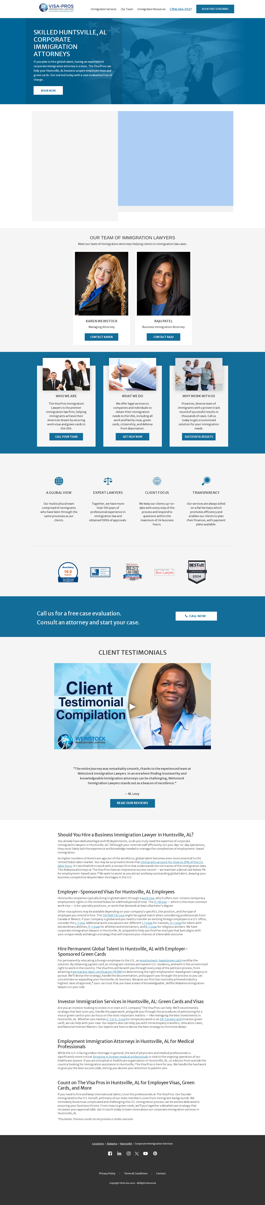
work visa (148, 898)
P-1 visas (94, 926)
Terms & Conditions (136, 1173)
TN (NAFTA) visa (113, 915)
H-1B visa (160, 902)
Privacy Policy (107, 1173)
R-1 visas (151, 926)
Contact (161, 1173)
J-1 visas (147, 923)
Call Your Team (66, 436)
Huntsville (126, 1143)
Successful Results (199, 436)
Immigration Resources (151, 9)
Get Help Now (132, 436)
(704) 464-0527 (181, 9)
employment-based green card (160, 960)
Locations (98, 1143)
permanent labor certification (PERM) (97, 972)
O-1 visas (176, 923)
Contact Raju (163, 337)
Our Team (127, 9)
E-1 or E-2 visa (116, 1019)
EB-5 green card (170, 1019)
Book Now (48, 90)
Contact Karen (101, 337)
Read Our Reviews (132, 803)
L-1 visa (80, 923)
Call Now (197, 616)
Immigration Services (104, 9)
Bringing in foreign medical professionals (120, 1056)
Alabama (112, 1143)
